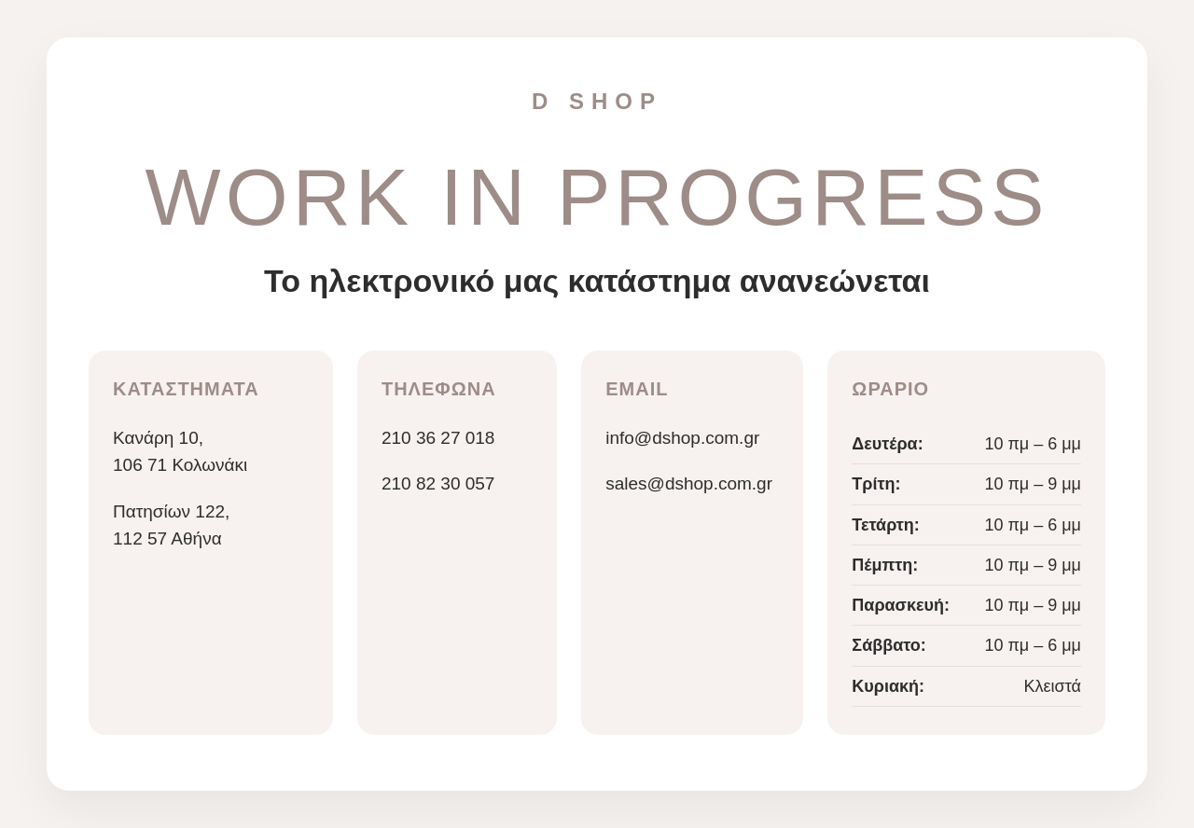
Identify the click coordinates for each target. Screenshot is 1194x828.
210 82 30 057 (438, 483)
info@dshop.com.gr (682, 438)
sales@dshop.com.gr (688, 483)
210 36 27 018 (438, 438)
